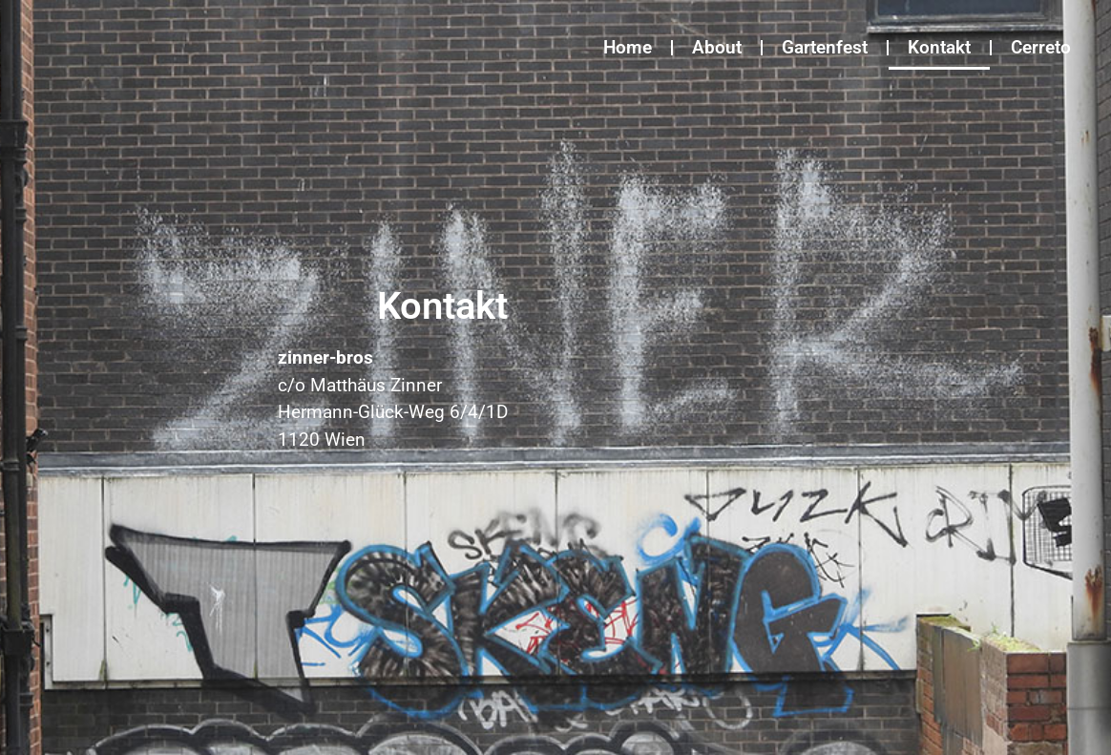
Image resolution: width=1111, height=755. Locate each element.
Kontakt (939, 47)
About (717, 47)
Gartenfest (825, 47)
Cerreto (1041, 47)
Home (627, 47)
